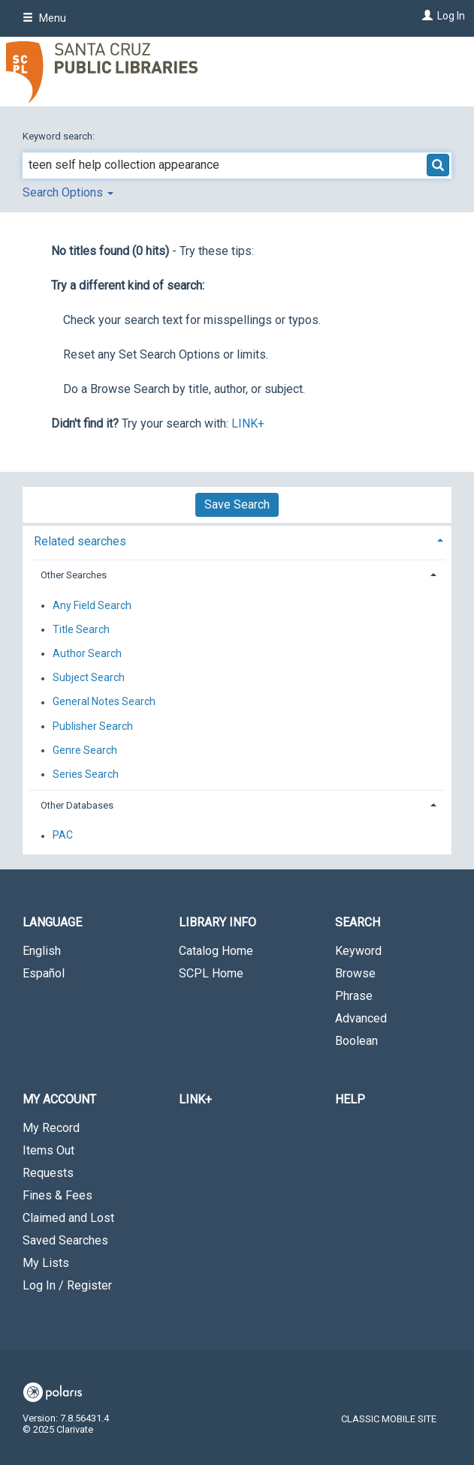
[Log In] (425, 16)
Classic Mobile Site (388, 1418)
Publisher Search (93, 726)
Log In (451, 16)
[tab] (237, 540)
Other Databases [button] (77, 805)
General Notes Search (104, 702)
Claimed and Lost (68, 1218)
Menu (44, 18)
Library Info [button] (217, 922)
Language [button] (52, 922)
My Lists (46, 1263)
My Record (51, 1128)
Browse (355, 973)
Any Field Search (92, 605)
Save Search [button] (237, 504)
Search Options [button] (68, 192)
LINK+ (247, 423)
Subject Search (89, 678)
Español (44, 973)
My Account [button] (59, 1099)
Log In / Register (67, 1285)
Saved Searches (65, 1240)
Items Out (48, 1150)
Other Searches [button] (74, 575)
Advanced (361, 1018)
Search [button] (357, 922)
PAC (63, 836)
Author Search (87, 653)
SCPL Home (211, 973)
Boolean (356, 1041)
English (42, 951)
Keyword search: (60, 136)
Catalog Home (216, 951)
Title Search (81, 629)
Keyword (358, 951)
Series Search (86, 774)
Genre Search (85, 750)
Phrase (354, 996)
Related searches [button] (80, 541)
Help (350, 1099)
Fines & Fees (57, 1195)
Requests (48, 1173)
